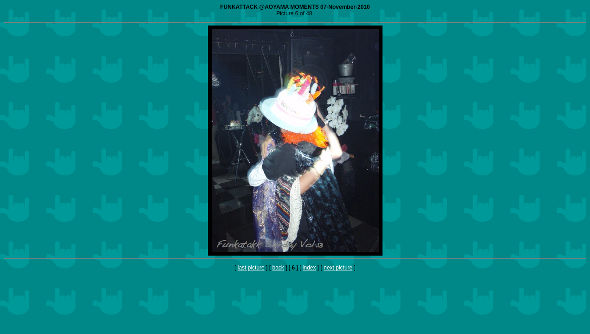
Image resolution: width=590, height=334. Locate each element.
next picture (338, 267)
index (309, 267)
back (278, 267)
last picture (251, 267)
